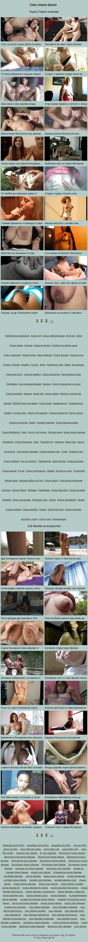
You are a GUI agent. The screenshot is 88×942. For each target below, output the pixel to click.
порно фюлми (58, 895)
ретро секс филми (74, 903)
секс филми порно (67, 918)
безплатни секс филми (24, 860)
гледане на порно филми (29, 868)
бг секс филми (48, 853)
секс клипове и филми (64, 907)
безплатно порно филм (53, 860)
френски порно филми (32, 926)
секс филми (55, 911)
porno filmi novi (70, 849)
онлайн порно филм (15, 880)
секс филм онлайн (35, 911)
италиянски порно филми (67, 872)
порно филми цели (36, 895)
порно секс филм (48, 883)
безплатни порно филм (51, 856)
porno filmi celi (51, 849)
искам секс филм (40, 872)
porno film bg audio (30, 849)
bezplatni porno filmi (37, 845)
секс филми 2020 (74, 911)
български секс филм (54, 864)
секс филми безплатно (64, 914)
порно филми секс (13, 895)
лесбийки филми (13, 876)
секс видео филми (39, 907)
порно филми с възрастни (40, 891)
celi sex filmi (79, 845)
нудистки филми (76, 876)
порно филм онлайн (72, 883)
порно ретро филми (24, 883)
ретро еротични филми (25, 903)
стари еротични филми (65, 922)
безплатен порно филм (72, 853)
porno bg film (10, 849)
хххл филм (80, 926)
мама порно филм (54, 876)
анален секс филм (26, 853)
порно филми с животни (71, 891)
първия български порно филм (37, 899)
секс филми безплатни (36, 914)
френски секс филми (59, 926)
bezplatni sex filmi (60, 845)
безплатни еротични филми (19, 856)
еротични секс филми (58, 868)
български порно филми (25, 864)
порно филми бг (11, 887)
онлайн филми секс (65, 880)
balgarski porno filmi (13, 845)
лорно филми (33, 876)
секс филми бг (13, 914)
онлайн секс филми (40, 880)
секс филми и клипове (41, 918)
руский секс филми (15, 907)
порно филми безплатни (64, 887)
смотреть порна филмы (36, 922)
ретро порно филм (51, 903)
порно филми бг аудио (35, 887)
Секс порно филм (43, 4)
